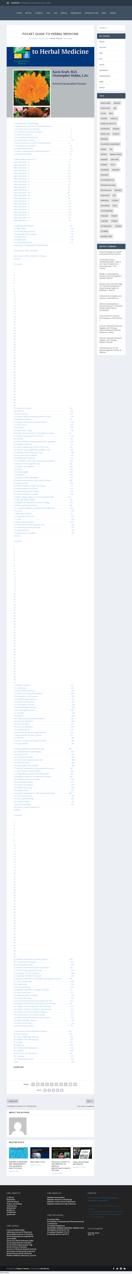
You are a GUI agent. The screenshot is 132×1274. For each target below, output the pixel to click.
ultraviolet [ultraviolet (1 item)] (106, 226)
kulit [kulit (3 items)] (113, 165)
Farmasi (39, 13)
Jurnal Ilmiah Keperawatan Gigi (19, 1245)
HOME (19, 13)
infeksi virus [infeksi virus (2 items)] (115, 154)
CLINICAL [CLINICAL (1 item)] (113, 118)
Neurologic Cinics (37, 1162)
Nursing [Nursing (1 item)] (104, 175)
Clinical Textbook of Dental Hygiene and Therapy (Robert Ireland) (110, 340)
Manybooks (11, 1208)
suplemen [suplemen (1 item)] (105, 206)
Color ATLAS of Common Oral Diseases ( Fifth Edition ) (110, 318)
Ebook (28, 13)
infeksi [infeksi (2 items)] (104, 154)
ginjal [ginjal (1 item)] (103, 149)
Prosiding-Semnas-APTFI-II (58, 1234)
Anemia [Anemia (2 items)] (117, 103)
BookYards (11, 1214)
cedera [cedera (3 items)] (104, 118)
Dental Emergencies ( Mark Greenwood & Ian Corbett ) (110, 253)
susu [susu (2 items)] (115, 206)
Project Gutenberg (14, 1204)
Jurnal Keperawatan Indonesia (19, 1243)
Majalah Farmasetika (56, 1197)
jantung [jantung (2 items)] (115, 159)
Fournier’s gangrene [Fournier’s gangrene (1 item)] (110, 144)
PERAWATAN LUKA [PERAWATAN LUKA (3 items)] (108, 185)
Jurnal (64, 13)
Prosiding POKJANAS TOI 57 (58, 1232)
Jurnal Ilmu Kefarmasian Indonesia (21, 1251)
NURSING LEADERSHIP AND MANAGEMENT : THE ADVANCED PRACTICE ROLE (18, 1165)
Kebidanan (76, 13)
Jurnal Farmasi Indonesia (17, 1247)
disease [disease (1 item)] (116, 129)
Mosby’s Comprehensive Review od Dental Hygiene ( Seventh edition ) (110, 276)
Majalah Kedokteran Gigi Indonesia (61, 1204)
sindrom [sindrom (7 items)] (105, 200)
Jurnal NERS (11, 1238)
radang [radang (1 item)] (118, 190)
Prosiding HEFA (53, 1219)
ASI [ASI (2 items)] (115, 108)
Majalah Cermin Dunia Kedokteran (61, 1201)
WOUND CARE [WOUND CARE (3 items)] (106, 236)
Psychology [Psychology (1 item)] (106, 190)
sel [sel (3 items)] (114, 195)
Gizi (55, 13)
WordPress (44, 1268)
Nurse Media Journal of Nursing (20, 1234)
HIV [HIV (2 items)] (111, 149)
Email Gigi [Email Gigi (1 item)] (105, 134)
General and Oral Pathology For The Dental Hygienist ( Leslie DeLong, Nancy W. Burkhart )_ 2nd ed (110, 287)
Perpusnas (11, 1199)
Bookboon (11, 1210)
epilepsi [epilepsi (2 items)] (116, 134)
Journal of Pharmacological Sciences (21, 1249)
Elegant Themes (22, 1268)
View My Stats (93, 1233)
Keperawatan (91, 13)
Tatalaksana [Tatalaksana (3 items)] (106, 211)
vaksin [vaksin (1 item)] (118, 226)
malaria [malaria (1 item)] (115, 170)
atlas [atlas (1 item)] (103, 113)
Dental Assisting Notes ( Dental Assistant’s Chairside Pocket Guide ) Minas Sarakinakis (110, 307)
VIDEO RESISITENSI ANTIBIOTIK (81, 1163)
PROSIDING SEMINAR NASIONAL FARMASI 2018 (65, 1228)
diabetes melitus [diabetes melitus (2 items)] (108, 123)
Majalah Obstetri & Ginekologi (59, 1199)
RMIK (104, 13)
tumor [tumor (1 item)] (114, 221)
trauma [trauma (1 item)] (104, 221)
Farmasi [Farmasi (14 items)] (104, 139)
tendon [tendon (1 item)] (104, 216)
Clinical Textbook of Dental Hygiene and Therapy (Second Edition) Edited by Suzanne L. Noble (110, 329)
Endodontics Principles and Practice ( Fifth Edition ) (110, 297)
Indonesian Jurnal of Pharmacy (19, 1232)
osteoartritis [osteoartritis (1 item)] (107, 180)
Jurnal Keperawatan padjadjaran (20, 1236)
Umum (113, 13)
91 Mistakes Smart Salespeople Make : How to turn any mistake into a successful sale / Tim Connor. (110, 264)
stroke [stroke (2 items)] (115, 200)
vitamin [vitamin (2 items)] (104, 231)
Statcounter (4, 1272)
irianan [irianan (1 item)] (104, 159)
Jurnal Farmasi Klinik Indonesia (19, 1253)
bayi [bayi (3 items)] (111, 113)
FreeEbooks (11, 1212)
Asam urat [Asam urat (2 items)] (105, 108)
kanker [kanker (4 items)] (104, 165)
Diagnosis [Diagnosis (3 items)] (105, 129)
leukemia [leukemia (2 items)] (105, 170)
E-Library (10, 1197)
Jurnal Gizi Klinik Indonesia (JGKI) (20, 1241)
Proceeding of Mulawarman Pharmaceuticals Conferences (65, 1222)
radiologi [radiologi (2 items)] (105, 195)
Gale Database (13, 1201)
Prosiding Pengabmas (56, 1226)
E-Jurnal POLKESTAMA (15, 1230)
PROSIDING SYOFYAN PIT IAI (58, 1230)
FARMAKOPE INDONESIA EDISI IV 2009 (36, 3)
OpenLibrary (12, 1206)
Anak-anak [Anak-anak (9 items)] (105, 103)
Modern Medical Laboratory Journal (21, 1255)
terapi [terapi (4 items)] (114, 216)
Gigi (48, 13)
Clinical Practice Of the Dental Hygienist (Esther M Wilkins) (110, 350)
